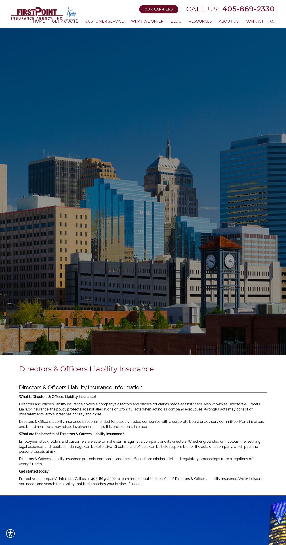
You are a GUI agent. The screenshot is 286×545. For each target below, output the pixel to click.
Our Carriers (159, 9)
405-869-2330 (230, 9)
